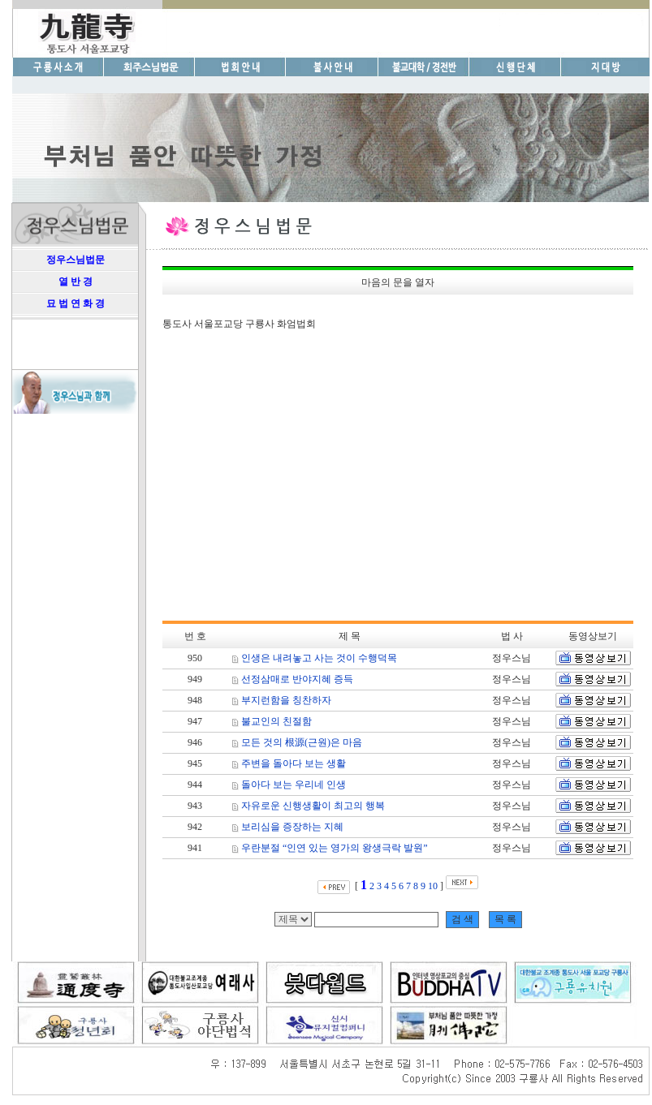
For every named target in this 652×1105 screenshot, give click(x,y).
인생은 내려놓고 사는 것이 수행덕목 (319, 658)
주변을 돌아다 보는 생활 (293, 763)
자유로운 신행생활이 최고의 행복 (313, 805)
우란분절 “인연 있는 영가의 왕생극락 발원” (334, 847)
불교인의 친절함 (276, 721)
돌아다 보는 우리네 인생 (293, 784)
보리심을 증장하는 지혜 (292, 826)
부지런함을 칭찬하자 (286, 700)
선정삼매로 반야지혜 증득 (297, 679)
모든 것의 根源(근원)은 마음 (301, 742)
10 (433, 886)
